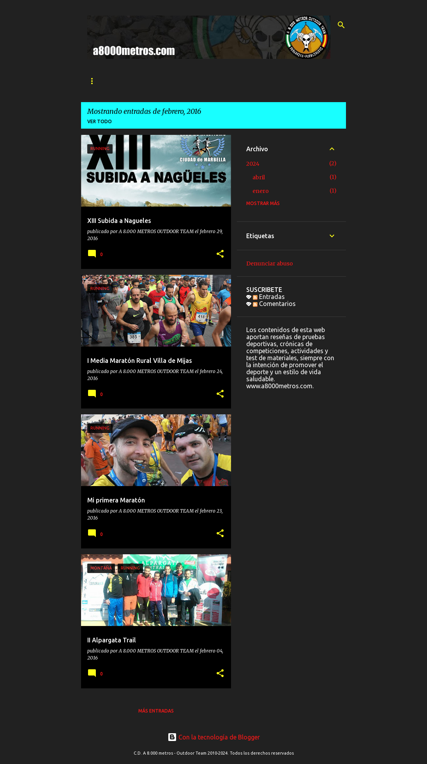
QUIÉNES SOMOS (140, 80)
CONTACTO (235, 80)
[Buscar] (341, 25)
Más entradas (156, 710)
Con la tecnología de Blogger (214, 737)
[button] (220, 254)
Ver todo (99, 121)
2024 (252, 163)
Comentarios (274, 303)
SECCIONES (190, 80)
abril (258, 177)
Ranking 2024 (283, 80)
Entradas (269, 296)
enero (260, 191)
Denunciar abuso (269, 263)
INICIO (94, 80)
